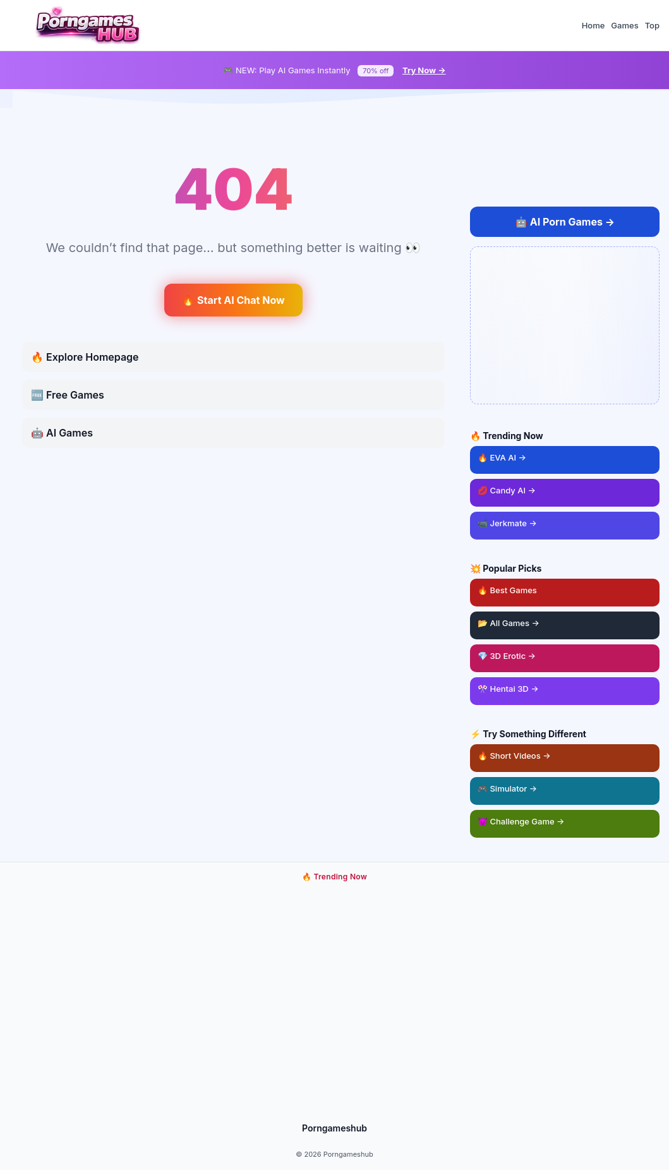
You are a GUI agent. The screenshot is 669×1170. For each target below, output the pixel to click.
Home (593, 25)
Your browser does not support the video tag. (335, 1000)
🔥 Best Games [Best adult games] (569, 587)
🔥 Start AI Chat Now (233, 300)
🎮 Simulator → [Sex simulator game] (507, 788)
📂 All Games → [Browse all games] (508, 623)
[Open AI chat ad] (565, 325)
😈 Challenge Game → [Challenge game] (521, 821)
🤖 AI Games (62, 432)
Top (652, 25)
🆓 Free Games (67, 395)
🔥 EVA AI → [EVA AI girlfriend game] (502, 457)
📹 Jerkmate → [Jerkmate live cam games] (507, 523)
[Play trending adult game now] (335, 1000)
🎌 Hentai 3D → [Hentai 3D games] (508, 689)
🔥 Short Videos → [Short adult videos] (514, 756)
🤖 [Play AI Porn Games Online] (565, 221)
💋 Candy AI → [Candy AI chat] (507, 490)
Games (624, 25)
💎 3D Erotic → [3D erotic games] (507, 656)
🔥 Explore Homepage (85, 357)
